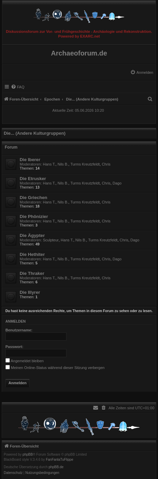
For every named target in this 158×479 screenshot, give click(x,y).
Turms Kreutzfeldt (85, 164)
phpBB (28, 454)
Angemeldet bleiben (24, 361)
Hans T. (49, 164)
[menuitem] (141, 72)
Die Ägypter (32, 235)
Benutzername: (18, 330)
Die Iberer (30, 159)
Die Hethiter (32, 254)
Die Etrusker (33, 178)
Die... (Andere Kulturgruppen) (34, 133)
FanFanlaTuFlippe (59, 459)
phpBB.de (55, 467)
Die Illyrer (30, 292)
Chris (106, 164)
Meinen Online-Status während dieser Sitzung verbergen (54, 368)
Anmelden (15, 321)
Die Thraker (32, 273)
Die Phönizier (34, 216)
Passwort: (14, 347)
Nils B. (63, 164)
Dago (117, 183)
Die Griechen (33, 197)
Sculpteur (51, 240)
